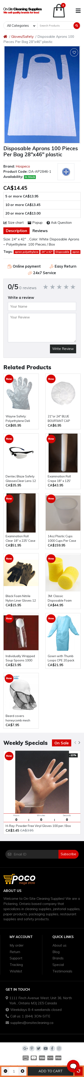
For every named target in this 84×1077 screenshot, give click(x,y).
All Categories (18, 25)
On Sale (61, 743)
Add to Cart (51, 1071)
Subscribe (68, 854)
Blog (56, 952)
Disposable (62, 251)
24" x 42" (47, 251)
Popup (35, 222)
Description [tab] (16, 230)
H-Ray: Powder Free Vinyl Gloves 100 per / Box (38, 826)
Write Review (63, 349)
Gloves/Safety (22, 36)
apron (76, 251)
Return (15, 952)
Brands (58, 958)
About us (59, 945)
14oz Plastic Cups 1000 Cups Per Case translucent (62, 538)
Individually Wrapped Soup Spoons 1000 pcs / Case (20, 658)
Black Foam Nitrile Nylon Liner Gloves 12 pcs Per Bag (21, 598)
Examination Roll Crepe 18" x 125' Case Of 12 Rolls (59, 479)
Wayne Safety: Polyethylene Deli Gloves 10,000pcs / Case (19, 418)
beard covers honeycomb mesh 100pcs (18, 718)
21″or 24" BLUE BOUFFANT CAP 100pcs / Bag (59, 418)
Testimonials (62, 971)
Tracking (16, 965)
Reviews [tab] (40, 230)
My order (17, 945)
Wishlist (16, 971)
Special (58, 965)
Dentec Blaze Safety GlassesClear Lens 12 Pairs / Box (21, 479)
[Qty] (14, 1071)
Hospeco (23, 166)
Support (16, 958)
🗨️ (73, 1066)
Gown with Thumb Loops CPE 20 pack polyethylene (61, 658)
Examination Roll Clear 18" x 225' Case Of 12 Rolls (20, 538)
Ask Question (59, 222)
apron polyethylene (27, 251)
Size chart (13, 222)
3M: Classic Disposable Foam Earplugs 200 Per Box (63, 598)
